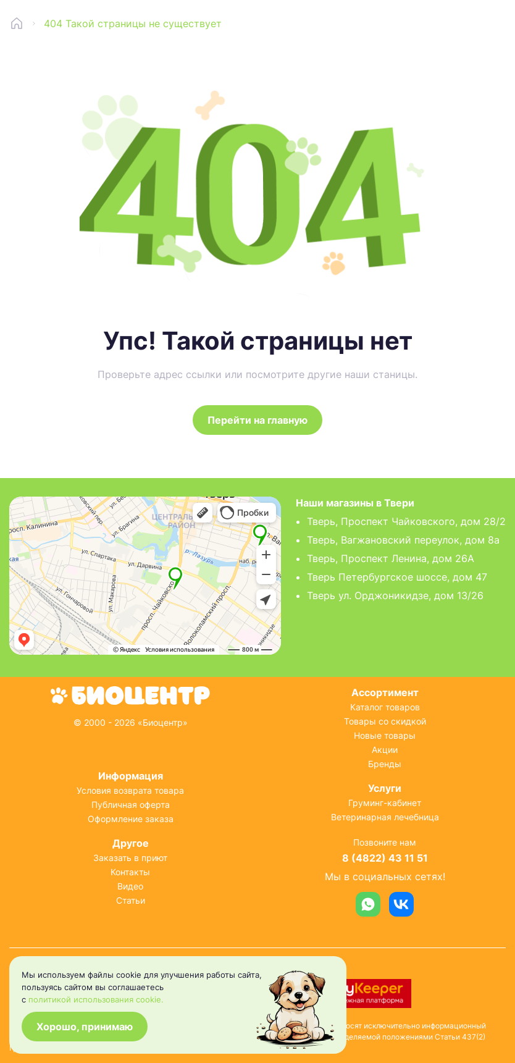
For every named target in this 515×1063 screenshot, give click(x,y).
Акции (385, 749)
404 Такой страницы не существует (133, 23)
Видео (130, 886)
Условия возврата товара (130, 790)
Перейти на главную (257, 420)
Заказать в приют (130, 857)
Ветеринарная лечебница (385, 817)
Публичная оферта (130, 804)
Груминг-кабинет (384, 802)
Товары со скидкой (385, 721)
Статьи (130, 900)
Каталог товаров (385, 707)
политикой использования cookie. (96, 999)
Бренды (384, 763)
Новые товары (385, 735)
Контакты (130, 872)
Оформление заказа (131, 818)
